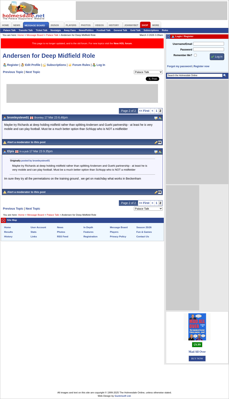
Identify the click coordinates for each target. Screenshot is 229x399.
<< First (144, 110)
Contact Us (142, 236)
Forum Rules (81, 65)
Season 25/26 (144, 227)
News (60, 227)
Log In (101, 65)
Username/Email (182, 44)
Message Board (35, 35)
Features (88, 232)
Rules (165, 30)
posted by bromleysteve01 (35, 160)
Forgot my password (179, 66)
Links (34, 236)
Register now (201, 66)
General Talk (120, 30)
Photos (61, 232)
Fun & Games (144, 232)
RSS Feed (62, 236)
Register (13, 65)
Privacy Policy (118, 236)
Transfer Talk (26, 30)
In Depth (88, 227)
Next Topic (33, 72)
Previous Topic (13, 72)
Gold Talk (135, 30)
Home (20, 35)
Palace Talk (9, 30)
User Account (38, 227)
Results (8, 232)
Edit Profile (32, 65)
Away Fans (70, 30)
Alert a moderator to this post (26, 142)
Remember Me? (183, 55)
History (8, 236)
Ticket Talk (41, 30)
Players (114, 232)
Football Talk (104, 30)
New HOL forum (123, 43)
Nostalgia (56, 30)
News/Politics (86, 30)
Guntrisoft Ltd (123, 396)
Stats (33, 232)
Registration (90, 236)
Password (186, 49)
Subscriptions (151, 30)
